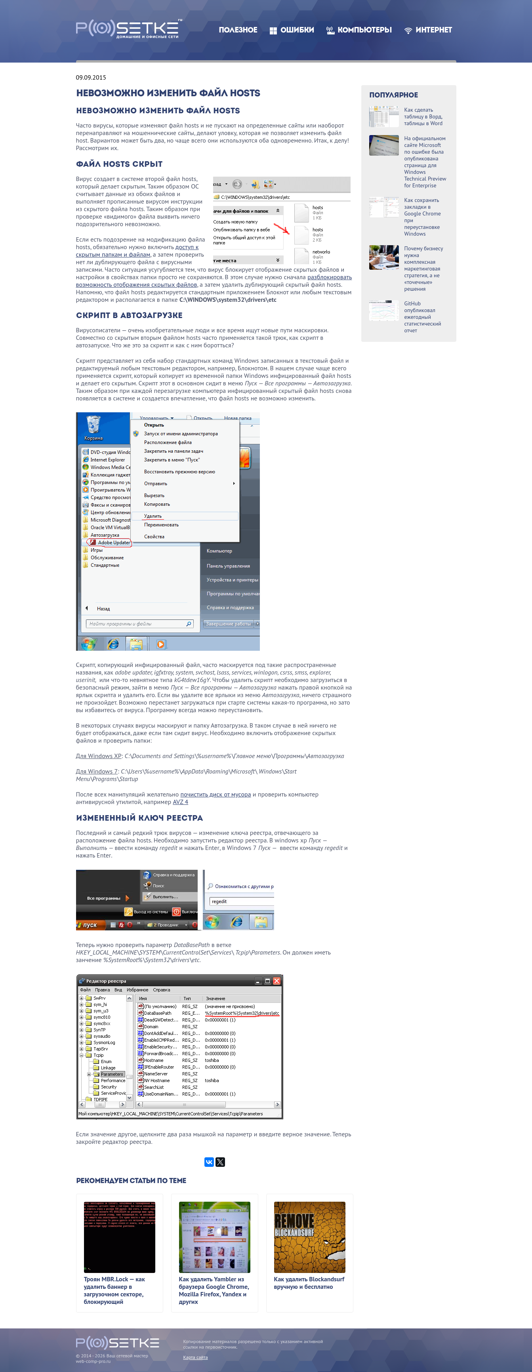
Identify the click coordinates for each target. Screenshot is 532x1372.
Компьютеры (365, 30)
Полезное (238, 30)
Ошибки (297, 30)
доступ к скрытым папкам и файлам (137, 250)
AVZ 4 (180, 802)
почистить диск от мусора (216, 794)
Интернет (434, 30)
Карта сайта (195, 1357)
